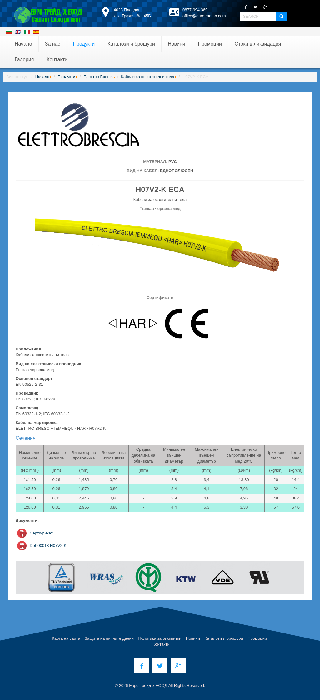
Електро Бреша (98, 76)
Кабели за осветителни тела (147, 76)
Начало (42, 76)
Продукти (66, 76)
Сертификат (41, 533)
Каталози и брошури (224, 638)
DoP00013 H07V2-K (48, 545)
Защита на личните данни (109, 638)
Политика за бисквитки (159, 638)
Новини (193, 638)
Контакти (161, 644)
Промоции (257, 638)
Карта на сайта (66, 638)
